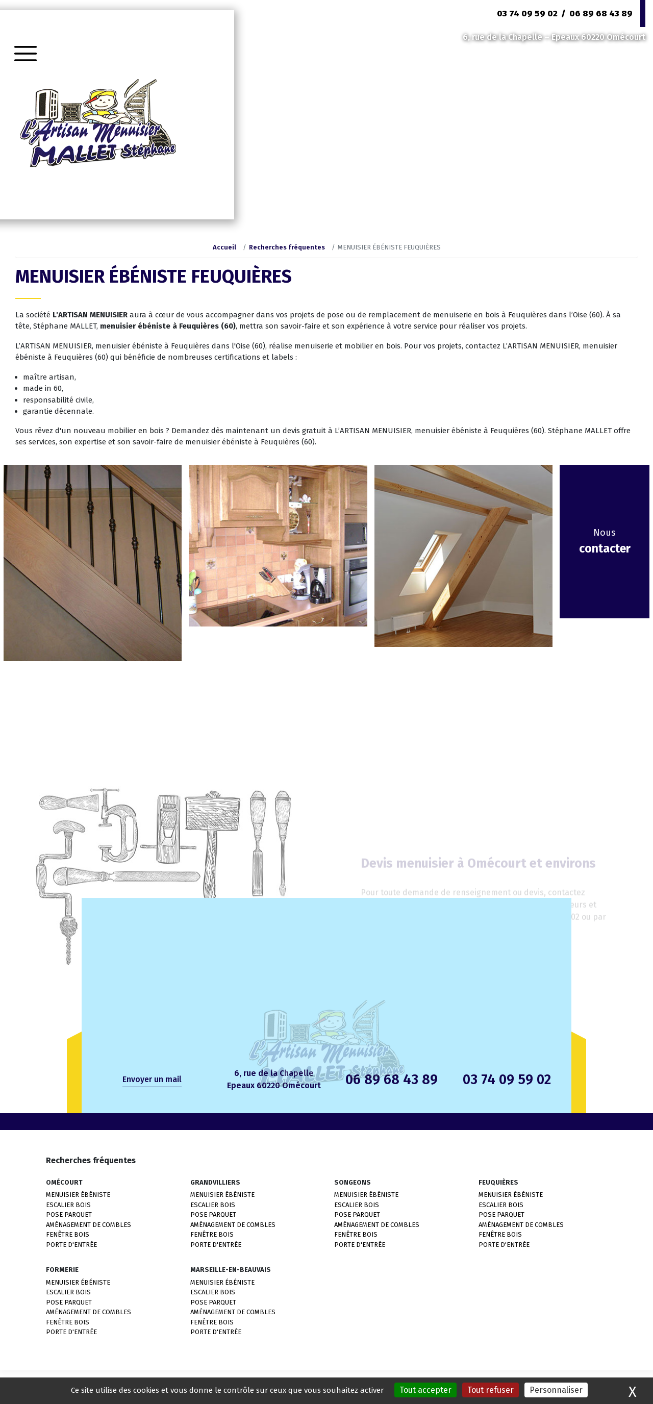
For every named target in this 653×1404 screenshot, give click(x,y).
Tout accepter (425, 1390)
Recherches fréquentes (287, 247)
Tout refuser (490, 1390)
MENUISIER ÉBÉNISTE (78, 1194)
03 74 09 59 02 (527, 13)
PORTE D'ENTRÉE (71, 1244)
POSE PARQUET (69, 1214)
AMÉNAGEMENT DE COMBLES (88, 1224)
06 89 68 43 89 (601, 13)
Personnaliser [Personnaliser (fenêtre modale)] (556, 1390)
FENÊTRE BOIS (67, 1234)
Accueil (224, 247)
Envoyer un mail (152, 1079)
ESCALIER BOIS (68, 1205)
